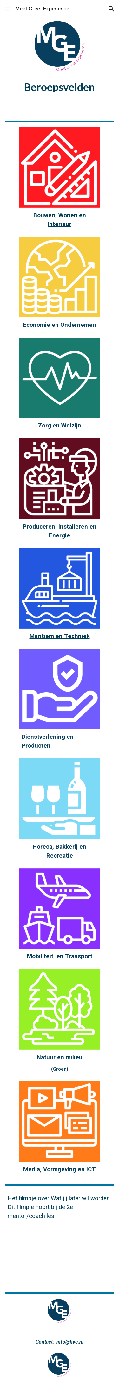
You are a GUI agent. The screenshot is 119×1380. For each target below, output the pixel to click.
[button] (7, 8)
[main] (59, 87)
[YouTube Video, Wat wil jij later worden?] (59, 1254)
